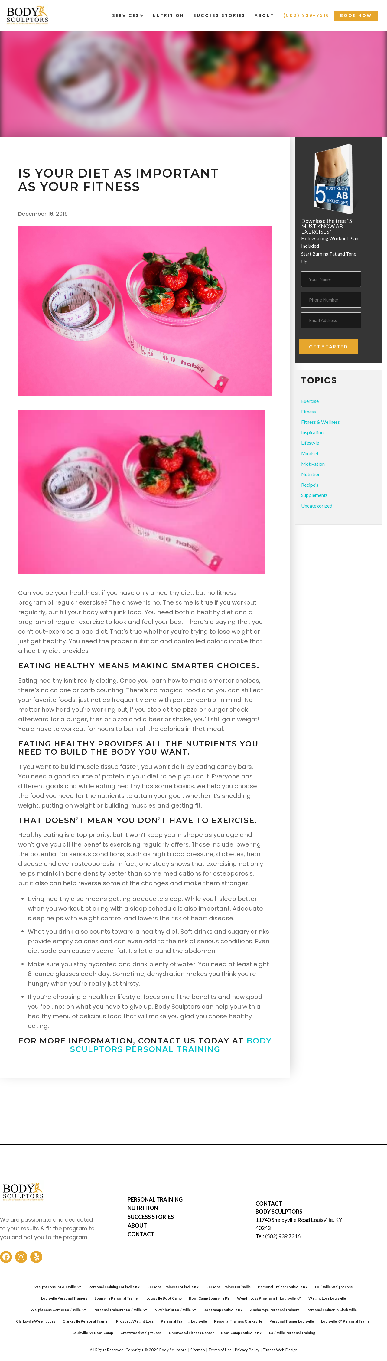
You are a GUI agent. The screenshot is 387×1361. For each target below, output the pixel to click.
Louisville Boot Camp (164, 1298)
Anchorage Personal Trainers (274, 1309)
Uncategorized (316, 505)
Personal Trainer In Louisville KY (120, 1309)
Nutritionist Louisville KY (175, 1309)
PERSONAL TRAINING (155, 1199)
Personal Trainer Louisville (228, 1286)
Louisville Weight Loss (334, 1286)
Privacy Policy (247, 1350)
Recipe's (309, 485)
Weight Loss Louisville (327, 1298)
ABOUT (137, 1225)
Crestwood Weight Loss (140, 1332)
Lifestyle (310, 443)
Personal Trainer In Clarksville (332, 1309)
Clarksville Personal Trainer (86, 1321)
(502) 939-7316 (306, 15)
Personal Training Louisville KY (114, 1286)
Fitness (308, 411)
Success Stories (219, 15)
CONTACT (141, 1234)
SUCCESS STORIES (151, 1216)
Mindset (310, 453)
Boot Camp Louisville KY (209, 1298)
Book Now (356, 15)
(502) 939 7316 (283, 1236)
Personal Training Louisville (184, 1321)
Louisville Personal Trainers (64, 1298)
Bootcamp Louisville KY (223, 1309)
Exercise (310, 401)
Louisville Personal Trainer (117, 1298)
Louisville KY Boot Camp (92, 1332)
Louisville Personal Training (292, 1332)
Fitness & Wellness (45, 155)
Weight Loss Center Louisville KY (58, 1309)
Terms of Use (220, 1350)
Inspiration (312, 432)
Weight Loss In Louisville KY (57, 1286)
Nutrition (168, 15)
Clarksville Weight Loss (35, 1321)
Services (125, 15)
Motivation (313, 464)
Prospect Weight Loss (135, 1321)
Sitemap (197, 1350)
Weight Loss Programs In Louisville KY (269, 1298)
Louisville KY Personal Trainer (346, 1321)
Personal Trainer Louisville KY (283, 1286)
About (264, 15)
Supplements (314, 495)
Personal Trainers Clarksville (238, 1321)
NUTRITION (143, 1208)
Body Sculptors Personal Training (171, 1045)
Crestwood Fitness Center (191, 1332)
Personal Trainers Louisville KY (173, 1286)
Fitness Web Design (280, 1350)
